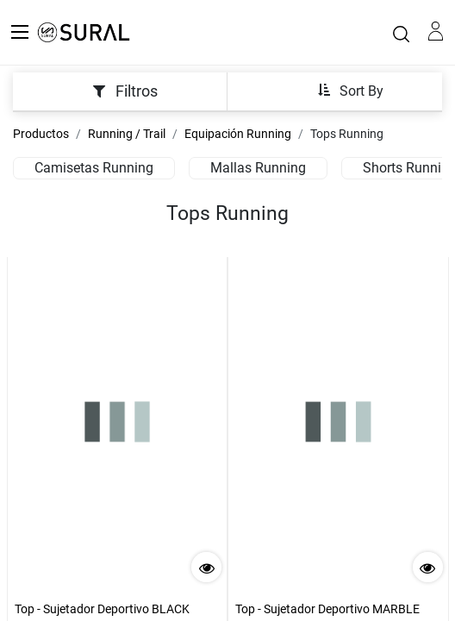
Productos (41, 134)
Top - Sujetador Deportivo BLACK (102, 609)
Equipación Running (237, 134)
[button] (350, 90)
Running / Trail (126, 134)
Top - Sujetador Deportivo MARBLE (327, 609)
